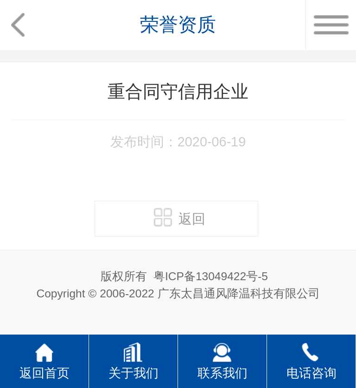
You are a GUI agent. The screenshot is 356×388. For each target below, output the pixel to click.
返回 (179, 217)
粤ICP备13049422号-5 (210, 276)
